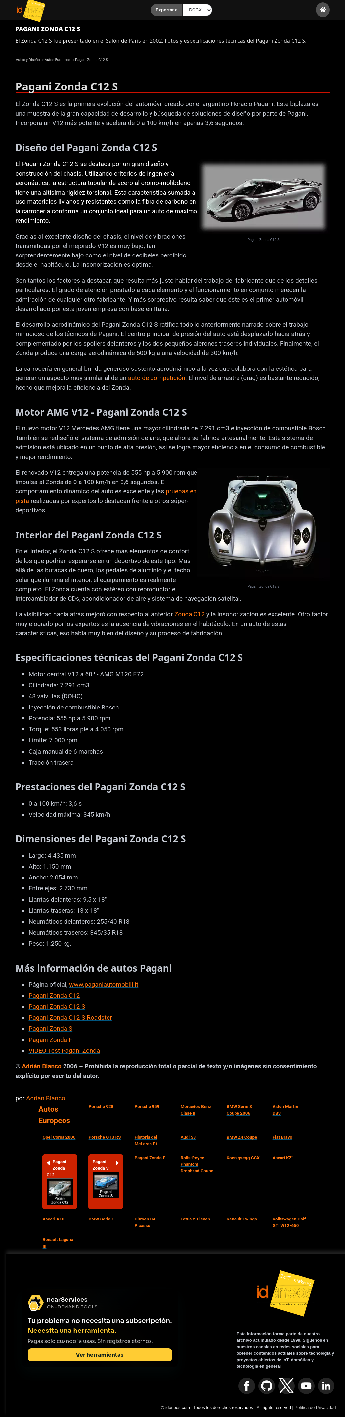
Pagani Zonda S (51, 1028)
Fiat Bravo (282, 1137)
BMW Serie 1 (101, 1219)
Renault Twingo (242, 1219)
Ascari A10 (54, 1219)
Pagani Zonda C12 (54, 995)
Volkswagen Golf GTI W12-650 (289, 1222)
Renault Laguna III (58, 1243)
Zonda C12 (189, 614)
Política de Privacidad (315, 1407)
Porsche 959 (147, 1106)
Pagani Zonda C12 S (57, 1006)
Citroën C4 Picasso (145, 1222)
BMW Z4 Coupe (242, 1137)
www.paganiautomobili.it (103, 984)
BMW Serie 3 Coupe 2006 (239, 1110)
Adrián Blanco (42, 1066)
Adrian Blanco (45, 1098)
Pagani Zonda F (50, 1040)
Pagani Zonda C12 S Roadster (70, 1017)
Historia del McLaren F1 (146, 1140)
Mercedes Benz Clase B (196, 1110)
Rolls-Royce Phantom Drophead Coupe (197, 1164)
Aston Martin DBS (285, 1110)
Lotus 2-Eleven (195, 1219)
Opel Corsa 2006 (59, 1137)
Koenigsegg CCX (243, 1157)
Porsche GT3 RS (105, 1137)
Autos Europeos (54, 1115)
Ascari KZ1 (283, 1157)
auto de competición (156, 378)
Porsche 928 (101, 1106)
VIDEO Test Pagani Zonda (64, 1050)
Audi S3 (188, 1137)
